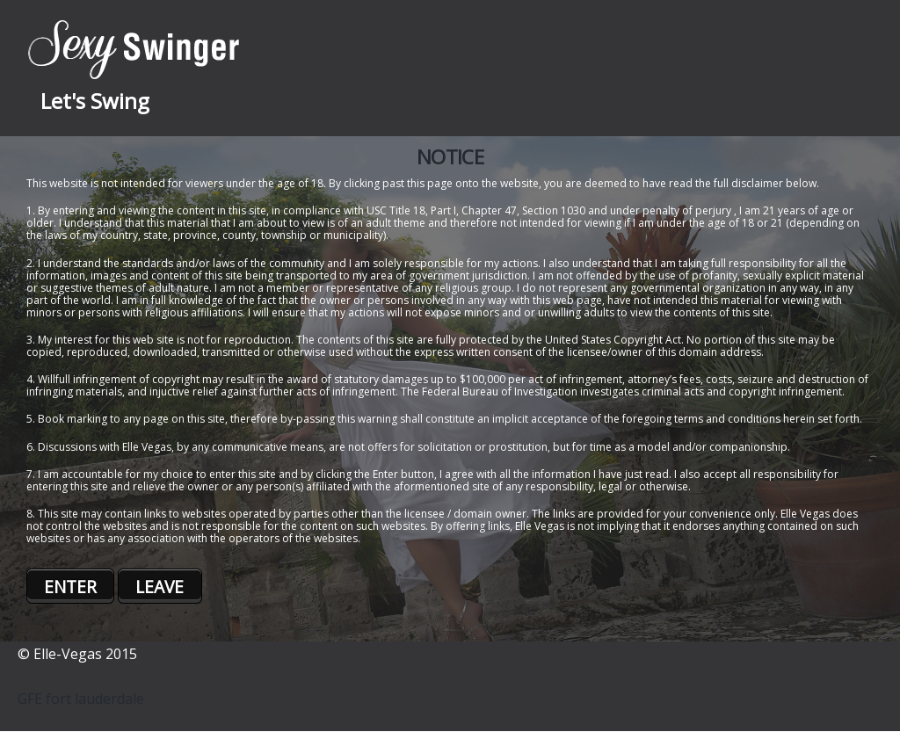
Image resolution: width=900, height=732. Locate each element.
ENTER (70, 586)
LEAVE (159, 586)
